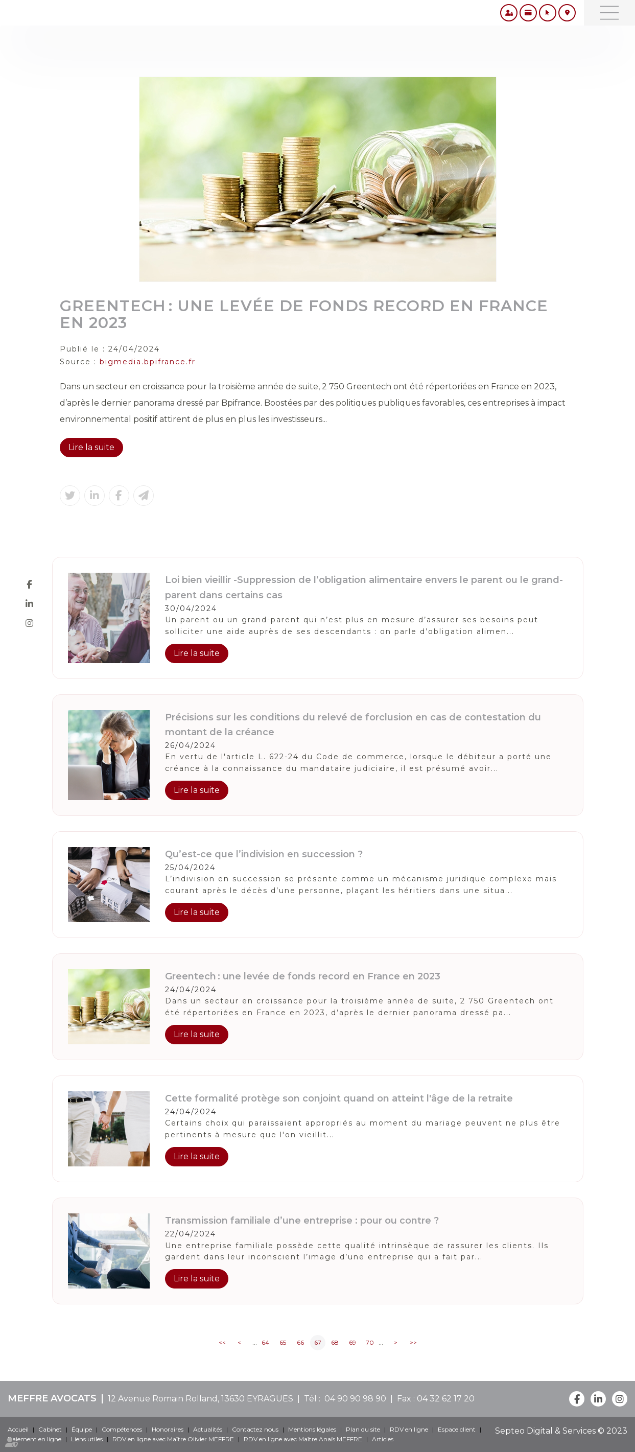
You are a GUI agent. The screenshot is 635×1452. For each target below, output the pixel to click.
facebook (29, 584)
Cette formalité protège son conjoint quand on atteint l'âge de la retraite (339, 1098)
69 (352, 1342)
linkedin (29, 603)
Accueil (18, 1429)
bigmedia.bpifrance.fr (148, 361)
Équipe (82, 1429)
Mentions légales (312, 1429)
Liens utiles (87, 1439)
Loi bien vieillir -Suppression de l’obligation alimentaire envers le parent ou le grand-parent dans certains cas (364, 587)
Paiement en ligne (34, 1439)
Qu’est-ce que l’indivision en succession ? (264, 854)
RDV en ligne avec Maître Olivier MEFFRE (173, 1439)
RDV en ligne (409, 1429)
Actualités (207, 1429)
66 (300, 1342)
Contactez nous (255, 1429)
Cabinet (50, 1429)
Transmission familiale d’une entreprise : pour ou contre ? (302, 1220)
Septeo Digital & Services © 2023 (561, 1431)
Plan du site (363, 1429)
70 (370, 1342)
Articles (382, 1439)
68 (335, 1342)
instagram (29, 622)
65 (282, 1342)
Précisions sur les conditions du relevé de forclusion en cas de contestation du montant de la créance (353, 725)
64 (265, 1342)
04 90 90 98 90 (353, 1398)
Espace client (457, 1429)
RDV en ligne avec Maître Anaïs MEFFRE (303, 1439)
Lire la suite (91, 447)
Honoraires (167, 1429)
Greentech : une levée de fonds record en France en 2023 (302, 976)
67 (317, 1342)
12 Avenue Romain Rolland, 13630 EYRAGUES (200, 1398)
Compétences (122, 1429)
